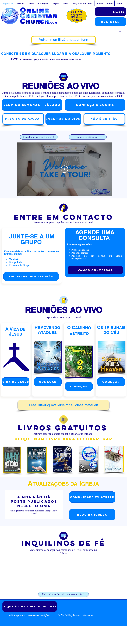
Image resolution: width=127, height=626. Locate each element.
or (81, 17)
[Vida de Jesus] (15, 381)
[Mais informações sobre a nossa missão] (63, 594)
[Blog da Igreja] (92, 514)
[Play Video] (64, 169)
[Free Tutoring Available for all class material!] (63, 405)
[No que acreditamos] (88, 137)
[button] (110, 21)
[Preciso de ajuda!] (23, 119)
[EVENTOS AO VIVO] (63, 119)
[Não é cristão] (104, 119)
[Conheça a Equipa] (95, 105)
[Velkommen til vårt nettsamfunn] (63, 40)
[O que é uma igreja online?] (29, 606)
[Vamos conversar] (95, 270)
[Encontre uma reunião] (31, 276)
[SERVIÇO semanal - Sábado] (32, 105)
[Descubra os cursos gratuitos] (39, 137)
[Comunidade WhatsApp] (92, 497)
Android (77, 19)
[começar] (48, 381)
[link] (121, 31)
